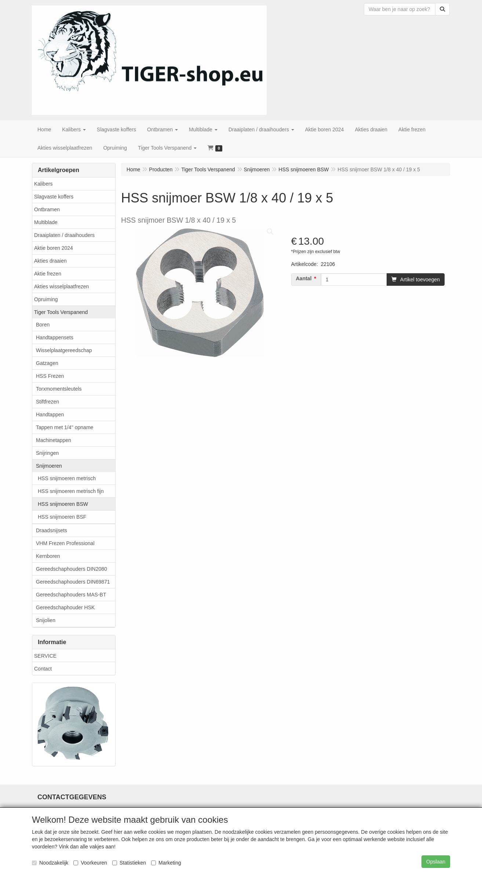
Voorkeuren (90, 863)
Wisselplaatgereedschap (64, 350)
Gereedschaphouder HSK (65, 607)
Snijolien (45, 620)
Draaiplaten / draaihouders (64, 235)
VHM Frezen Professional (65, 543)
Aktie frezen (47, 274)
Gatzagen (47, 363)
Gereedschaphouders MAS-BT (71, 595)
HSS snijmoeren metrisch (67, 478)
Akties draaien (50, 261)
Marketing (166, 863)
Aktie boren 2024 (53, 248)
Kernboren (48, 556)
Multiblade (46, 222)
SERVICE (45, 656)
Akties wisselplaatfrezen (61, 286)
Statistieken (129, 863)
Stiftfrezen (47, 402)
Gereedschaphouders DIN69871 (73, 582)
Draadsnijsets (51, 530)
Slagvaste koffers (53, 197)
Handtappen (50, 414)
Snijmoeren (49, 466)
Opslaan (435, 862)
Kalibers (43, 184)
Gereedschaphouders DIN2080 (71, 569)
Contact (43, 669)
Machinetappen (53, 440)
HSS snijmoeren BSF (62, 517)
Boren (43, 325)
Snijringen (47, 453)
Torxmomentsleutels (59, 389)
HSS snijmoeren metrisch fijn (71, 491)
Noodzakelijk (50, 863)
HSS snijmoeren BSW (63, 504)
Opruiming (46, 299)
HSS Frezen (50, 376)
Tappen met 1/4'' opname (64, 427)
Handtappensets (54, 337)
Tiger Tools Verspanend (61, 312)
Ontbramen (47, 209)
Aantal (304, 278)
